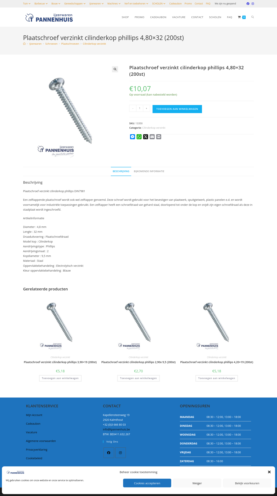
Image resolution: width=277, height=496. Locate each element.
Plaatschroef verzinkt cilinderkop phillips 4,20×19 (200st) (216, 362)
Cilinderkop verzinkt (94, 43)
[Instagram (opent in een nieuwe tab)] (252, 4)
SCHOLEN (159, 3)
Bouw (57, 3)
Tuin (27, 3)
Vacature (31, 432)
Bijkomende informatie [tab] (149, 171)
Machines (115, 3)
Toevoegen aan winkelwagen (177, 109)
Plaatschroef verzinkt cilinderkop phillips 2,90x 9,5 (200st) (138, 362)
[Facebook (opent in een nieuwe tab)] (247, 4)
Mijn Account (34, 415)
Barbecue (41, 3)
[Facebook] (108, 452)
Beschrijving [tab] (121, 171)
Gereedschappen (75, 3)
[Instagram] (120, 452)
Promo (188, 3)
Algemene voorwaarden (41, 441)
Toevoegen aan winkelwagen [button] (60, 378)
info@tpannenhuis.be (116, 429)
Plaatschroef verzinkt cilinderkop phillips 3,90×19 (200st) (60, 362)
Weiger (197, 483)
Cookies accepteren (147, 483)
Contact (199, 3)
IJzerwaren (97, 3)
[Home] (24, 43)
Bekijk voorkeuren (247, 483)
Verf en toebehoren (136, 3)
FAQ (208, 3)
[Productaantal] (139, 108)
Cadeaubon (175, 3)
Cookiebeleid (34, 458)
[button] (269, 472)
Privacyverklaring (36, 449)
